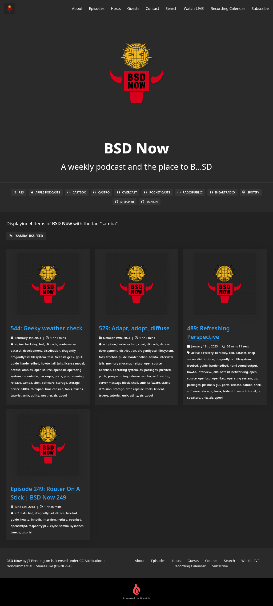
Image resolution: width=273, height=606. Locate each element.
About (77, 8)
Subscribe (260, 8)
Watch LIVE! (194, 8)
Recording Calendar (228, 8)
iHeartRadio (222, 192)
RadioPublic (190, 192)
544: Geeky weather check (47, 328)
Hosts (116, 8)
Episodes (97, 8)
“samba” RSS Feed (26, 235)
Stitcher (124, 202)
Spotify (250, 192)
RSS (19, 192)
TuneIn (149, 202)
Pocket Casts (157, 192)
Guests (133, 8)
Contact (152, 8)
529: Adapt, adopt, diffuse (134, 328)
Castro (101, 192)
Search (171, 8)
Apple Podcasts (45, 192)
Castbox (76, 192)
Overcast (127, 192)
